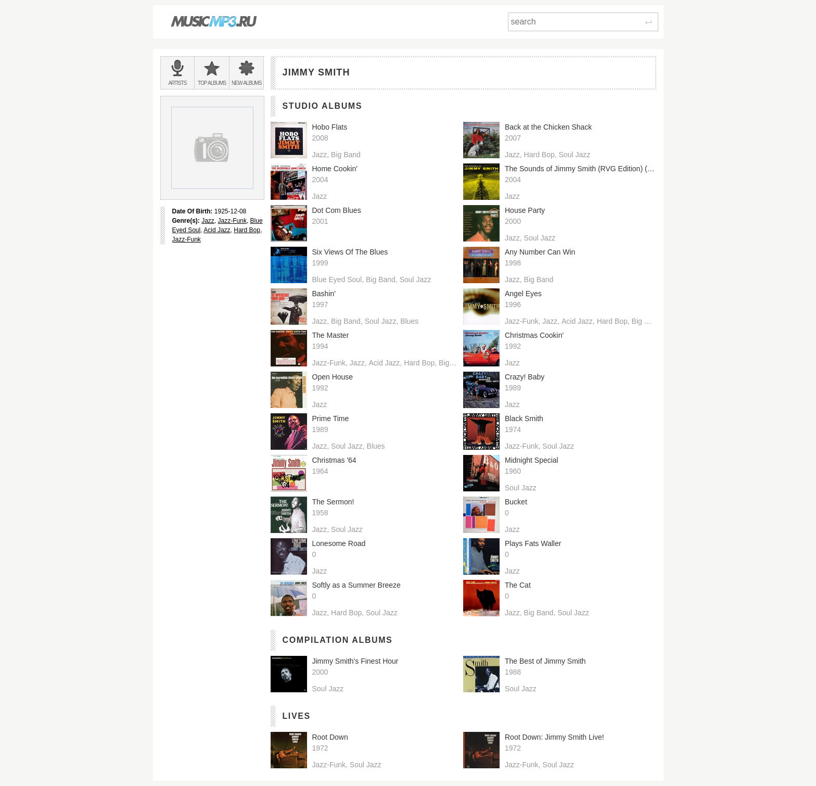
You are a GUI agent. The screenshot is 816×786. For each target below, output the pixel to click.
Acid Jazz (216, 230)
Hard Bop (247, 230)
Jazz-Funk (232, 220)
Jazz (207, 220)
